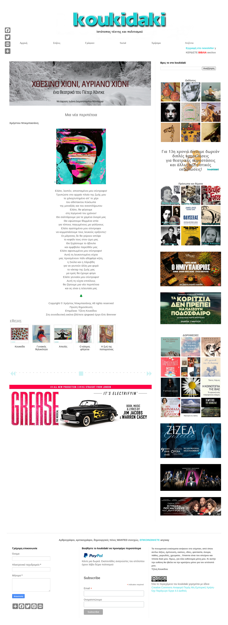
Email (88, 588)
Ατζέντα (189, 43)
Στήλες (56, 43)
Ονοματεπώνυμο (93, 599)
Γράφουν (89, 43)
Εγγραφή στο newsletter (210, 48)
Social (123, 43)
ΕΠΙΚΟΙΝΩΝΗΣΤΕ (150, 540)
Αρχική (23, 43)
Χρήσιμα (156, 43)
